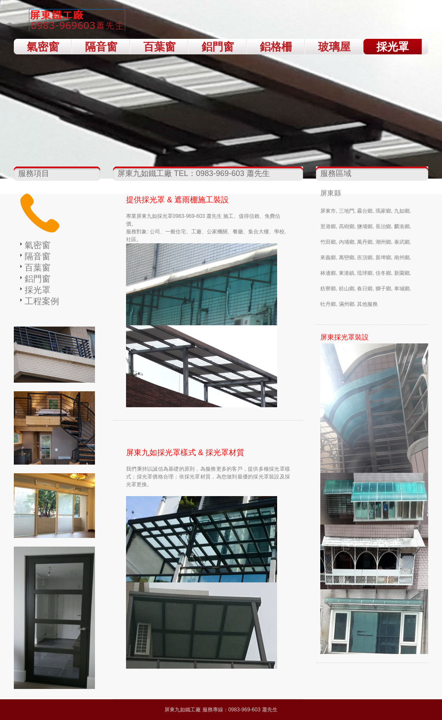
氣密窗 (43, 47)
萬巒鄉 (346, 258)
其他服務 (367, 304)
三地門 (346, 211)
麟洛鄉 (402, 226)
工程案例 (42, 301)
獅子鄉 (383, 289)
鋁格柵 (276, 47)
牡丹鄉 (328, 304)
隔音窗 (101, 47)
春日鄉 (365, 289)
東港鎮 (346, 273)
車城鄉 (402, 289)
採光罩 (392, 47)
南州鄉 (402, 258)
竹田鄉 (328, 242)
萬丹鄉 (365, 242)
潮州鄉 (383, 242)
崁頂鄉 (365, 258)
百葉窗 (159, 47)
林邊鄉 (328, 273)
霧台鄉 (365, 211)
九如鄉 (402, 211)
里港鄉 (328, 226)
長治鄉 (383, 226)
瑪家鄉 (383, 211)
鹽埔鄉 (365, 226)
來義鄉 (328, 258)
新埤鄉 (383, 258)
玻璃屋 (334, 47)
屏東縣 (330, 193)
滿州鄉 (346, 304)
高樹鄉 (346, 226)
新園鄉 (402, 273)
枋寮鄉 (328, 289)
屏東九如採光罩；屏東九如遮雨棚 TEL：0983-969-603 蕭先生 (78, 22)
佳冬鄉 (383, 273)
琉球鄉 (365, 273)
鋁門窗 (218, 47)
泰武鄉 (402, 242)
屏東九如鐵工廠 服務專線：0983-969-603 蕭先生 (220, 710)
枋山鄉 (346, 289)
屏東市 (328, 211)
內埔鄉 (346, 242)
